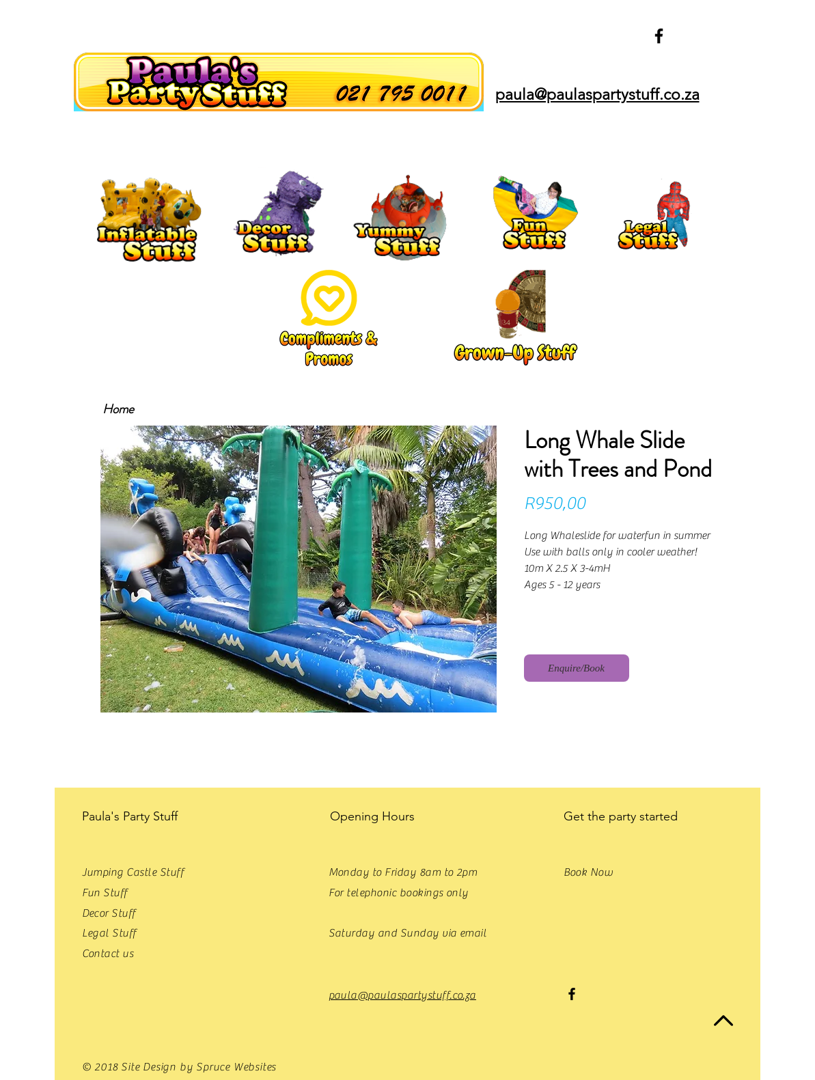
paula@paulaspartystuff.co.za (402, 995)
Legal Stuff (109, 933)
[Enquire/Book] (576, 668)
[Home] (118, 409)
